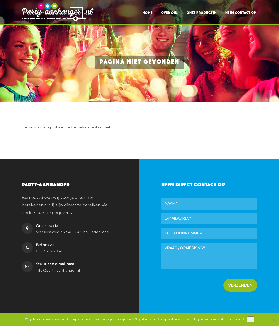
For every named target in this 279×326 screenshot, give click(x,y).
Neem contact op (240, 12)
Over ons (169, 12)
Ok (250, 319)
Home (147, 12)
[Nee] (273, 319)
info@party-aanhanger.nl (58, 270)
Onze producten (202, 12)
